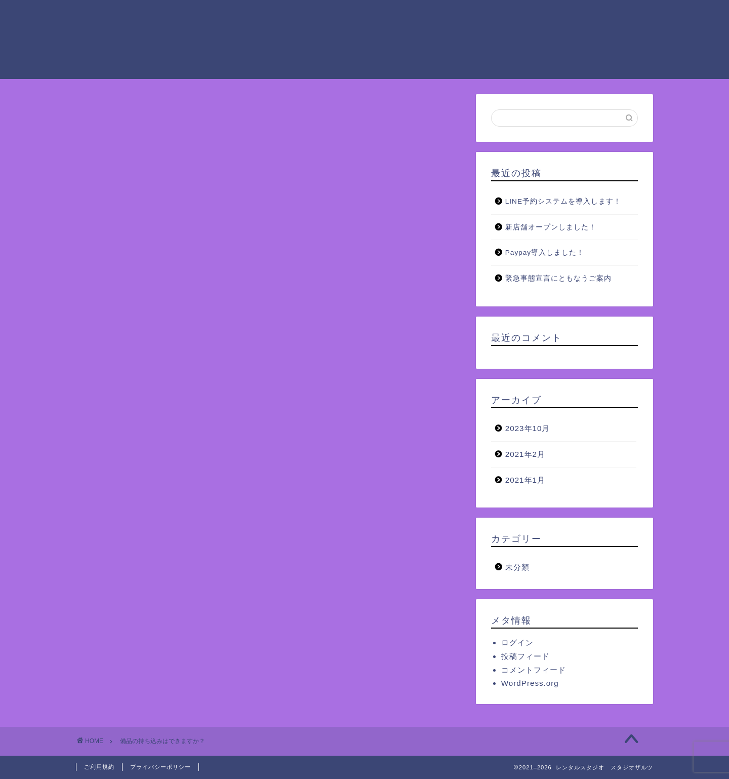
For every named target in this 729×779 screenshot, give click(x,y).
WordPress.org (530, 683)
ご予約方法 (518, 15)
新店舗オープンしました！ (550, 227)
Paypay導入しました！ (544, 252)
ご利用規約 (99, 767)
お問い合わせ (316, 36)
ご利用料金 (346, 15)
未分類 (517, 567)
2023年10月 (527, 428)
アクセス (579, 15)
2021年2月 (525, 454)
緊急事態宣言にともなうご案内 (558, 278)
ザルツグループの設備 (431, 15)
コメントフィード (533, 670)
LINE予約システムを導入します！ (563, 201)
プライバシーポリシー (160, 767)
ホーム (222, 15)
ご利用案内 (280, 15)
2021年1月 (525, 480)
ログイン (517, 642)
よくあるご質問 (238, 36)
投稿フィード (525, 656)
